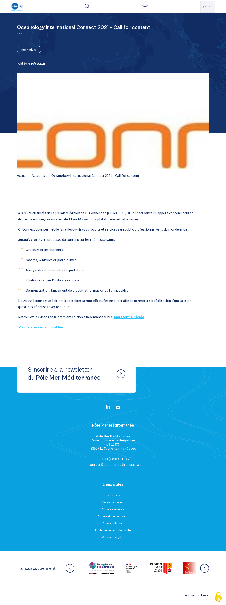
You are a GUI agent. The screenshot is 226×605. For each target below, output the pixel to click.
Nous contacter (113, 523)
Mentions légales (113, 537)
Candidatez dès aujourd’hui (41, 327)
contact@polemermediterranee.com (117, 464)
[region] (113, 175)
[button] (145, 6)
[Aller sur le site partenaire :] (101, 568)
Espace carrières (113, 509)
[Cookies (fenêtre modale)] (218, 597)
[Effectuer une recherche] (87, 7)
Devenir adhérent (113, 502)
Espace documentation (113, 516)
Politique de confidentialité (113, 530)
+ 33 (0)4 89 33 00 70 (116, 459)
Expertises (113, 495)
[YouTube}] (118, 407)
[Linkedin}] (108, 407)
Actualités (39, 175)
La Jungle (203, 595)
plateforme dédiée (129, 317)
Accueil (22, 175)
